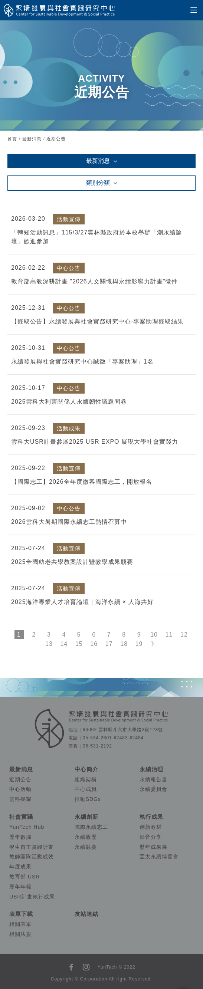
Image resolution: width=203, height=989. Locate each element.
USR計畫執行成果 (32, 897)
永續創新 (86, 817)
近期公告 (20, 779)
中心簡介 (86, 769)
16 (94, 644)
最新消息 (32, 139)
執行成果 (151, 817)
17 (109, 644)
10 (154, 634)
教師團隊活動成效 (31, 857)
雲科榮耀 (20, 799)
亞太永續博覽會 (159, 857)
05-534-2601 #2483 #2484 (113, 737)
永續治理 (151, 769)
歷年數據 (20, 837)
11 (169, 634)
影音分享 (151, 837)
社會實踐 (21, 817)
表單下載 (21, 914)
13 (49, 644)
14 (64, 644)
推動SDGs (88, 799)
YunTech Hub (26, 827)
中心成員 (86, 789)
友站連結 (86, 914)
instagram (86, 967)
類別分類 (98, 183)
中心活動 (20, 789)
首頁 (12, 139)
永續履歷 (86, 837)
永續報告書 (153, 779)
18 (124, 644)
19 (139, 644)
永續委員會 (153, 789)
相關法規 (20, 934)
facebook (71, 967)
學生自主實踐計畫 (31, 847)
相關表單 (20, 924)
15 (79, 644)
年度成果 (20, 867)
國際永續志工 (91, 827)
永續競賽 (86, 847)
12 (184, 634)
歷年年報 (20, 887)
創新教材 (151, 827)
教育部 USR (24, 877)
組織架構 (86, 779)
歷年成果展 (153, 847)
